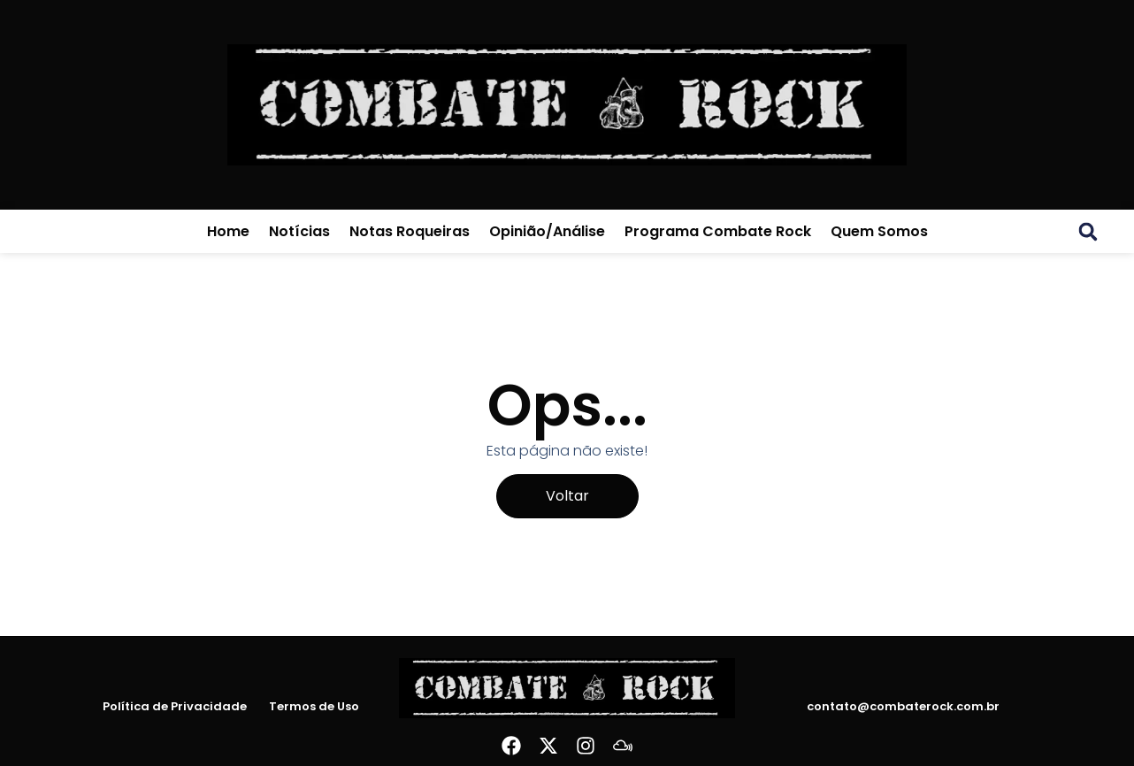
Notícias (299, 231)
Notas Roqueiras (409, 231)
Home (228, 231)
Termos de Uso (314, 707)
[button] (1088, 232)
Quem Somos (879, 231)
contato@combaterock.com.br (903, 706)
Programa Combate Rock (717, 231)
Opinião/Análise (547, 231)
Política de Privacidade (175, 707)
